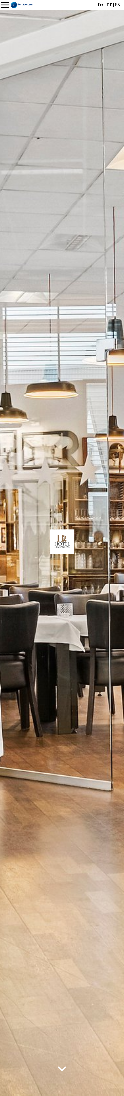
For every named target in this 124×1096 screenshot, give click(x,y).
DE (109, 4)
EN (117, 4)
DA (100, 4)
